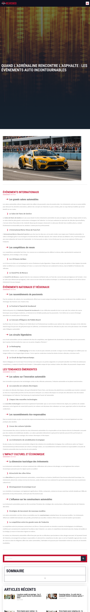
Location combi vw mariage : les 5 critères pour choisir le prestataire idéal (29, 596)
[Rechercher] (83, 558)
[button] (87, 3)
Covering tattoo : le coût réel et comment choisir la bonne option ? (71, 595)
